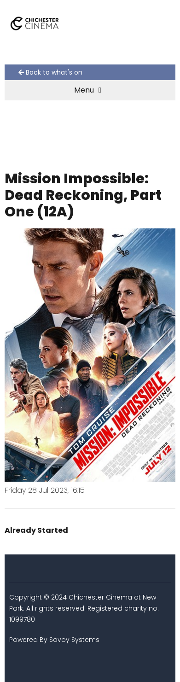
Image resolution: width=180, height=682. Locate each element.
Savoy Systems (74, 639)
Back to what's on (50, 72)
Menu (87, 90)
